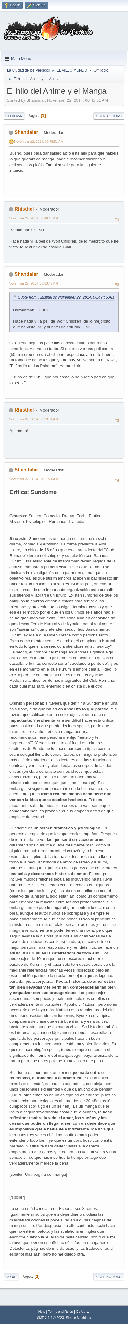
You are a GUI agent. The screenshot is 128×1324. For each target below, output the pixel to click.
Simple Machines (78, 1317)
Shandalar (26, 132)
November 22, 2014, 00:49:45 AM (33, 218)
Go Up (10, 1277)
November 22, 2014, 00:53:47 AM (33, 283)
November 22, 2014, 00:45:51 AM (38, 141)
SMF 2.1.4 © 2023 (50, 1317)
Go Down (14, 116)
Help (41, 1311)
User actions (109, 116)
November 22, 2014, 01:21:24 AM (33, 479)
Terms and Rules (60, 1311)
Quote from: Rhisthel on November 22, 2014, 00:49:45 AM (66, 297)
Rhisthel (24, 209)
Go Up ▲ (83, 1311)
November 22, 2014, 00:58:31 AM (33, 419)
